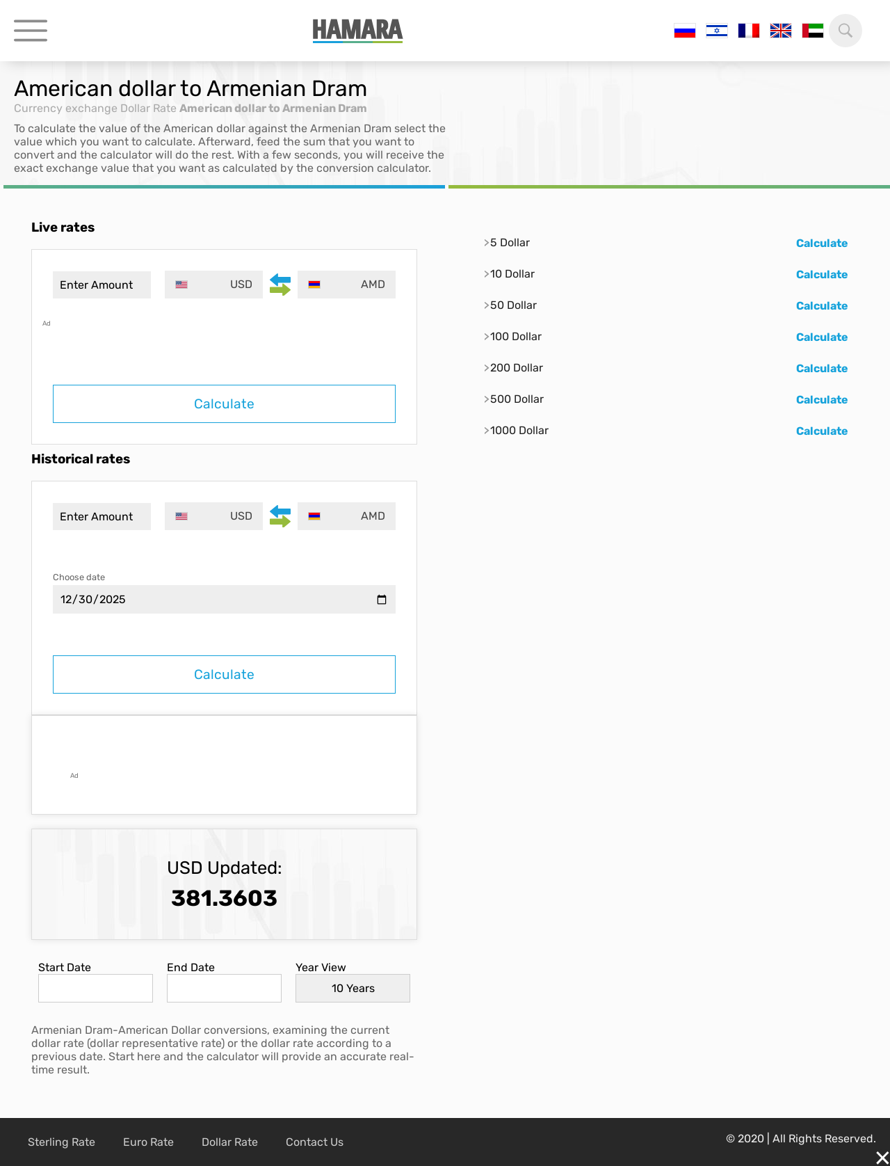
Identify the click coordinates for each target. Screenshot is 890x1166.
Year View (321, 967)
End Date (191, 967)
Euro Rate (148, 1142)
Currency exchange (66, 108)
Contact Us (314, 1142)
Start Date (64, 967)
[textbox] (214, 284)
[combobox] (214, 284)
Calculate (224, 404)
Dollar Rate (148, 108)
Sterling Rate (61, 1142)
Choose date (79, 577)
